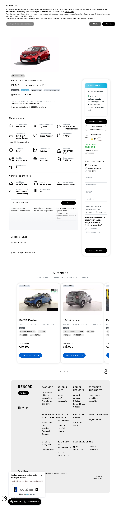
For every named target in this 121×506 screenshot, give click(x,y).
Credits (99, 476)
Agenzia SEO (98, 478)
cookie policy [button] (69, 12)
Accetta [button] (109, 24)
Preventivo (92, 165)
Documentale (48, 449)
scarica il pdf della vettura (23, 252)
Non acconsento (94, 232)
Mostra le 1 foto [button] (18, 76)
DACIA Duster (28, 320)
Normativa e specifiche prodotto (94, 398)
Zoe (40, 80)
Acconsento (92, 229)
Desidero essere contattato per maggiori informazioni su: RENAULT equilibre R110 (96, 209)
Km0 (25, 80)
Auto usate (62, 401)
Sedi (23, 393)
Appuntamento (94, 168)
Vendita (92, 446)
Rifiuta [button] (95, 24)
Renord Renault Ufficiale (76, 398)
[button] (19, 167)
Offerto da (27, 494)
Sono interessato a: (94, 161)
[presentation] (102, 240)
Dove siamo (47, 392)
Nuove (60, 395)
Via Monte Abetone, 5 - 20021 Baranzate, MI (28, 107)
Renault (33, 80)
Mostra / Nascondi (68, 203)
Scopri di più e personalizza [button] (20, 24)
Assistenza (93, 449)
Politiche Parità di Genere (61, 428)
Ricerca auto (16, 80)
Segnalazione (95, 419)
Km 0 (60, 398)
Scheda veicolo (30, 355)
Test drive (92, 171)
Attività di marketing (94, 225)
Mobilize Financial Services (46, 431)
